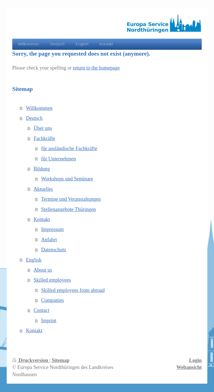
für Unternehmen (58, 159)
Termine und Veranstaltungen (71, 199)
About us (42, 270)
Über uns (42, 128)
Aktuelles (43, 189)
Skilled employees (52, 280)
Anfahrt (49, 239)
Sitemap (60, 360)
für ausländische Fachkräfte (69, 148)
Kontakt (41, 219)
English (34, 260)
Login (195, 360)
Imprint (49, 320)
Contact (41, 310)
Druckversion (30, 360)
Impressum (52, 229)
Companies (52, 300)
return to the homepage (96, 68)
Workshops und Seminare (67, 179)
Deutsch (34, 118)
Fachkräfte (44, 138)
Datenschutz (53, 249)
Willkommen (39, 108)
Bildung (41, 169)
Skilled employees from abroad (73, 290)
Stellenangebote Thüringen (68, 209)
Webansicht (189, 367)
